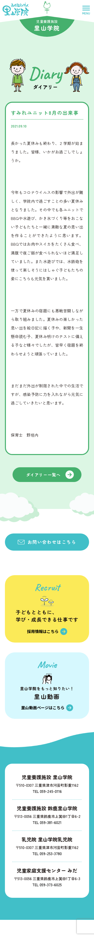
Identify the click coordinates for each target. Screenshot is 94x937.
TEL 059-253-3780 (47, 853)
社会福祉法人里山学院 (15, 9)
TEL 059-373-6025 (47, 884)
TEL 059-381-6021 (47, 822)
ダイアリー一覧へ (43, 475)
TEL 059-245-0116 (47, 791)
